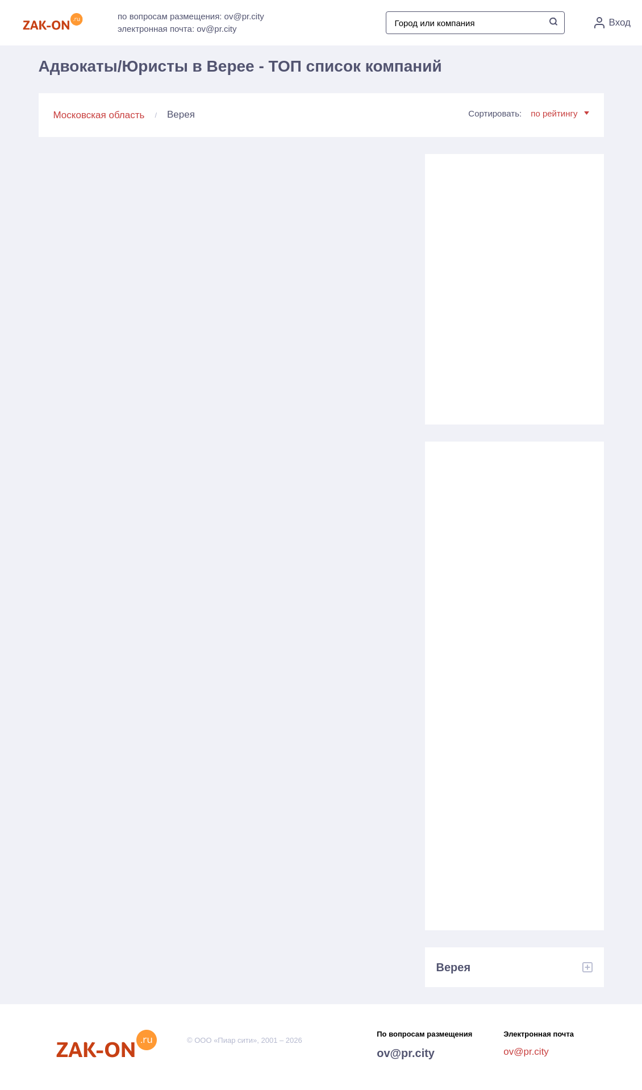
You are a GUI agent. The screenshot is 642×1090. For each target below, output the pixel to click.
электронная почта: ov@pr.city (177, 29)
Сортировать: (528, 113)
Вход (612, 22)
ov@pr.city (406, 1053)
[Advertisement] (514, 284)
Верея (453, 967)
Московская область (99, 115)
